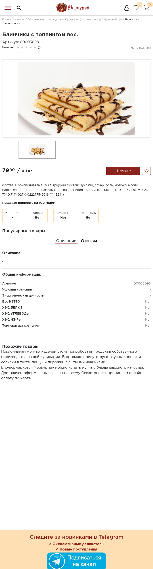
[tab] (66, 241)
